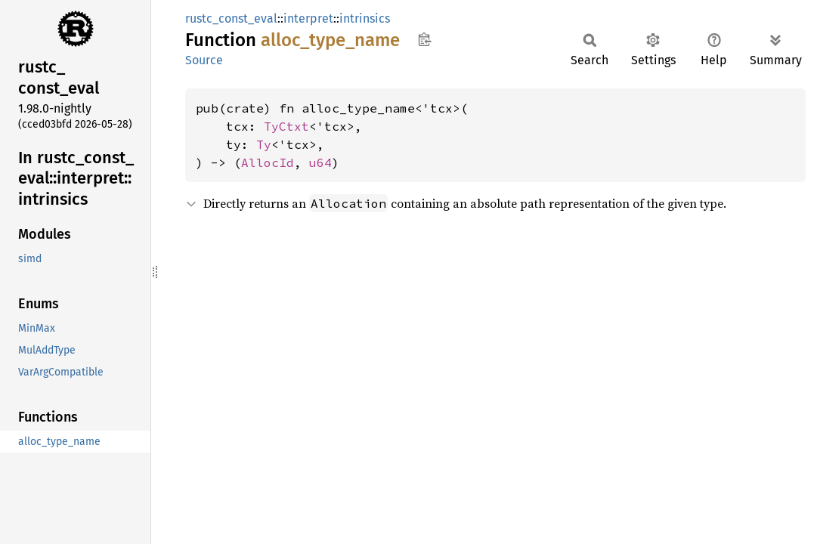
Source (204, 60)
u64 (320, 162)
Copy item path (424, 39)
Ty (263, 144)
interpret (308, 18)
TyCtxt (286, 126)
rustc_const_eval (231, 18)
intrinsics (364, 18)
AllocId (267, 162)
